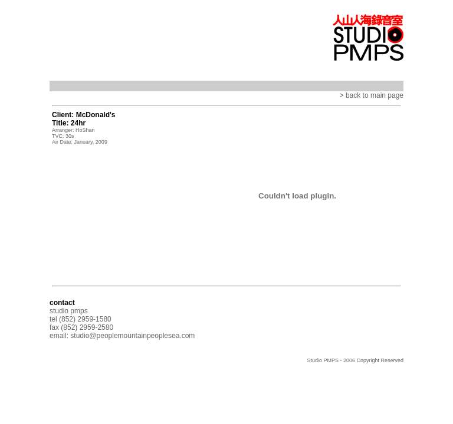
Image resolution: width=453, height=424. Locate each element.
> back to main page (371, 95)
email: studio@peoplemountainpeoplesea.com (122, 336)
